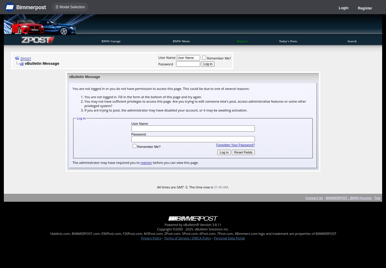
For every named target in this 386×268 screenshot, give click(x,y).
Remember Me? (216, 58)
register (146, 162)
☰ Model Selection (70, 7)
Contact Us (314, 198)
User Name (167, 57)
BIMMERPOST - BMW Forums (348, 198)
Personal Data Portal (229, 238)
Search (352, 41)
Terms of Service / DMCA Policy (187, 238)
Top (377, 198)
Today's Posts (288, 41)
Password (165, 64)
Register (365, 8)
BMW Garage (111, 41)
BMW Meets (181, 41)
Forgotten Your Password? (235, 145)
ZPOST (25, 59)
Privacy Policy (151, 238)
